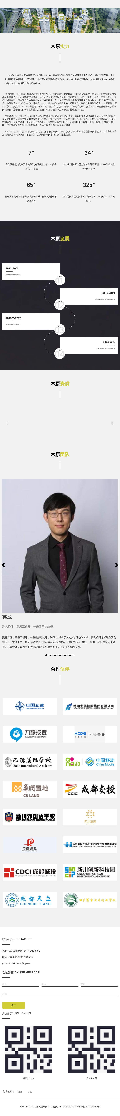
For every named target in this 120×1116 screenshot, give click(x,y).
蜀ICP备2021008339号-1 (89, 1106)
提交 (14, 1005)
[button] (8, 424)
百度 (20, 1091)
